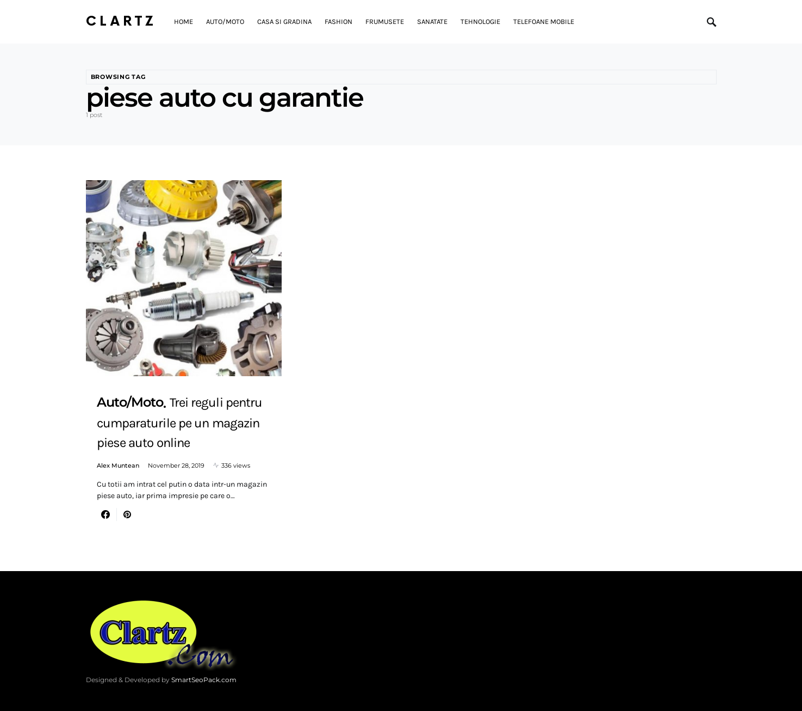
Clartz (121, 21)
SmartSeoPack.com (204, 680)
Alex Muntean (118, 465)
